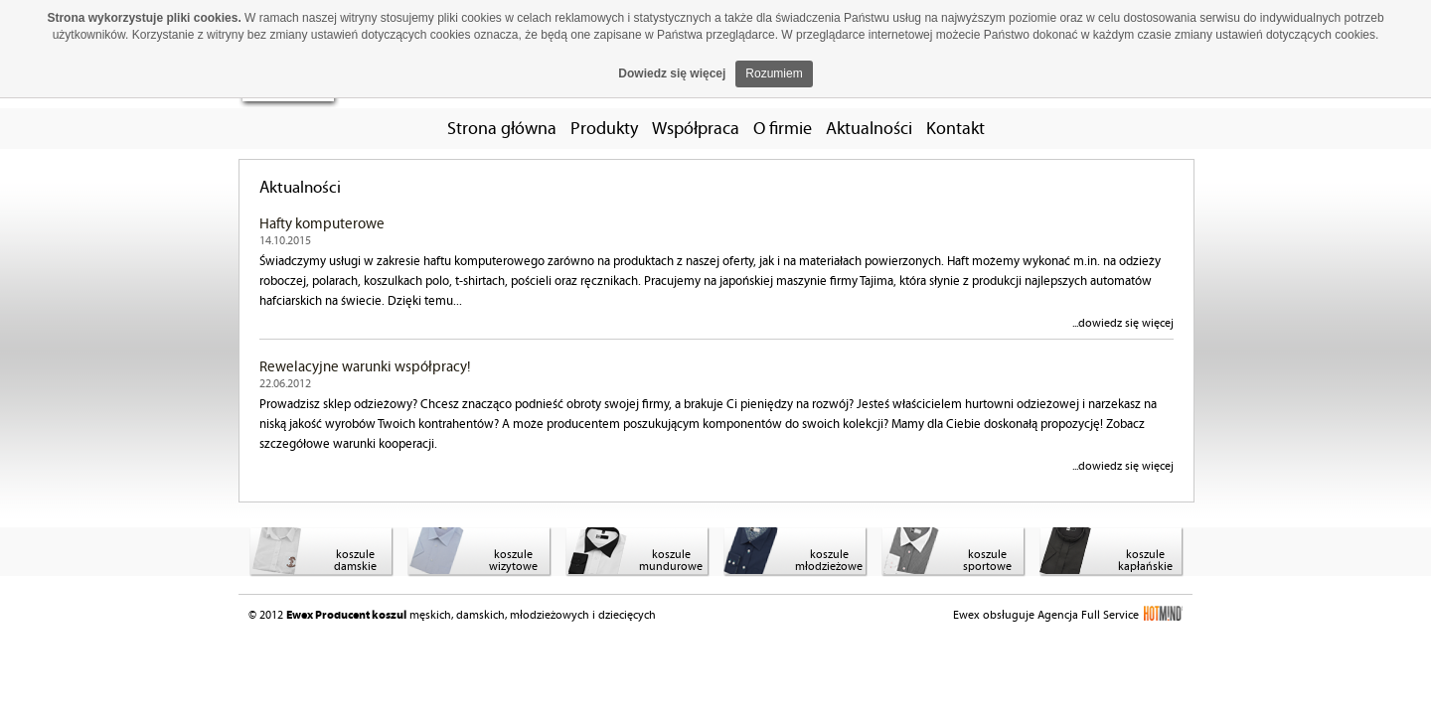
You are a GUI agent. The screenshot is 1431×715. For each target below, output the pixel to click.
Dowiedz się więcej (671, 73)
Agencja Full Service (1110, 615)
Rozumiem (773, 73)
